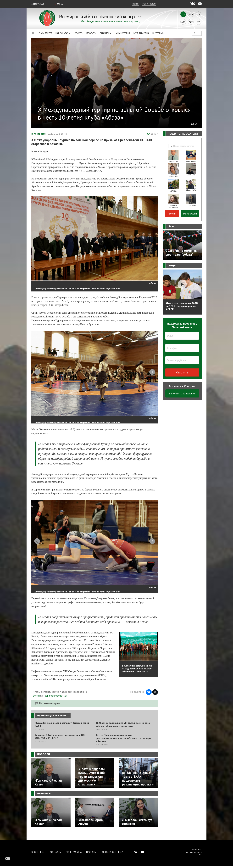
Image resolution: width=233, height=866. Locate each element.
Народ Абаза (62, 33)
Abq (191, 22)
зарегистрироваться (56, 701)
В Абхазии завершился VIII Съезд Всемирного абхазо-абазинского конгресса (123, 731)
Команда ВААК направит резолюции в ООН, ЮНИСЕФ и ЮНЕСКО (61, 743)
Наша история (122, 33)
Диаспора (105, 33)
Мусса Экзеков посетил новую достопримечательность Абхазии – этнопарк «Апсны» (123, 744)
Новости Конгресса (112, 852)
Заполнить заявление (182, 393)
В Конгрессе (38, 133)
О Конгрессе (45, 33)
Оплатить (182, 372)
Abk (183, 22)
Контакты (55, 852)
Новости (78, 33)
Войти (135, 3)
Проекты (91, 33)
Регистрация (149, 3)
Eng (191, 14)
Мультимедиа (141, 33)
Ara (198, 22)
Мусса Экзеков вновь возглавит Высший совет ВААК (62, 731)
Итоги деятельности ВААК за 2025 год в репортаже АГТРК (182, 306)
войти (36, 701)
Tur (198, 14)
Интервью (158, 33)
